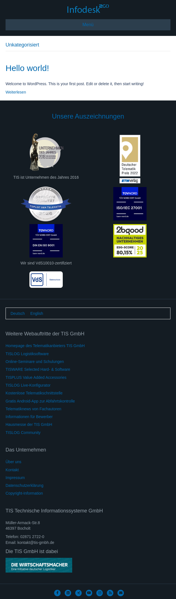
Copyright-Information (24, 493)
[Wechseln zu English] (36, 313)
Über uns (13, 462)
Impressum (15, 477)
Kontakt (12, 470)
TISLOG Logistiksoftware (27, 354)
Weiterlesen (16, 92)
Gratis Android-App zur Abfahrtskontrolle (40, 401)
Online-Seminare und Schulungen (35, 361)
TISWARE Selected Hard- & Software (38, 369)
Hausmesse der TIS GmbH (29, 424)
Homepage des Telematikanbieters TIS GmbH (45, 345)
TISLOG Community (23, 432)
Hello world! (27, 68)
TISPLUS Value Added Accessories (36, 377)
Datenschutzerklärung (24, 485)
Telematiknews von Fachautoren (33, 409)
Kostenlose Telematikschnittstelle (34, 393)
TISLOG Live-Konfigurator (28, 385)
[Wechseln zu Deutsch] (17, 313)
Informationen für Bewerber (29, 416)
